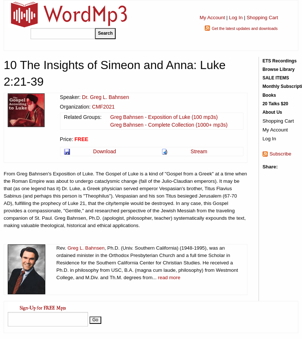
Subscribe (280, 154)
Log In (236, 17)
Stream (199, 151)
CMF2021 (103, 107)
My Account (212, 17)
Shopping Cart (262, 17)
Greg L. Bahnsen (86, 248)
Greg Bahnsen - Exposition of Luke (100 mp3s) (164, 117)
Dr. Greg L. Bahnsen (105, 97)
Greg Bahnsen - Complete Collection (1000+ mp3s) (169, 125)
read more (169, 277)
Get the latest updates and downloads (245, 28)
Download (104, 151)
